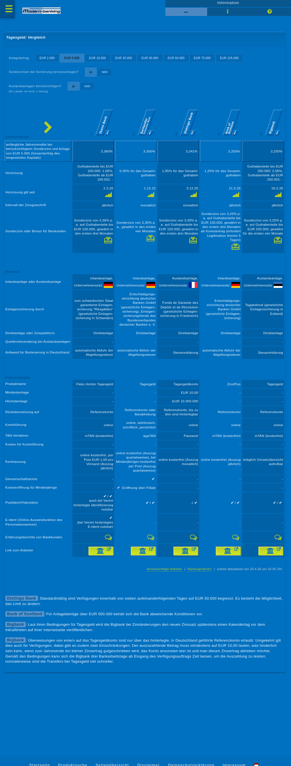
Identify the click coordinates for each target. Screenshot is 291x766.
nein (108, 77)
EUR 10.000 (101, 62)
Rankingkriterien (196, 609)
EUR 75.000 (210, 62)
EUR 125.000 (238, 62)
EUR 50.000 (183, 62)
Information (228, 5)
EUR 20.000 (128, 62)
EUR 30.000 (156, 62)
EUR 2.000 (49, 62)
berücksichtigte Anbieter (159, 609)
